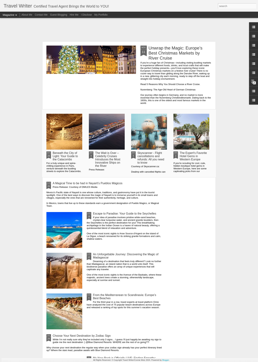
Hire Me (74, 14)
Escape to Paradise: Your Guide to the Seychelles (124, 213)
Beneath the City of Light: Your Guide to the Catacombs (65, 156)
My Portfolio (101, 14)
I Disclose (86, 14)
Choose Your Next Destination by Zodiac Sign (82, 335)
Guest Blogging (58, 14)
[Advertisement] (129, 30)
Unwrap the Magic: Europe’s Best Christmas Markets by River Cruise (175, 53)
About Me (27, 14)
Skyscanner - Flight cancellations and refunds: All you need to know (150, 157)
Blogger (165, 360)
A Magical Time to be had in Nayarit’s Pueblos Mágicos (87, 183)
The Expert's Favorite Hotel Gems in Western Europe (193, 156)
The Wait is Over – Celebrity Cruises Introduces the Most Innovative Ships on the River (107, 159)
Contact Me (41, 14)
